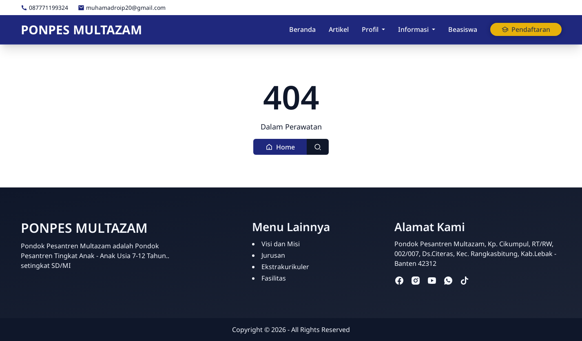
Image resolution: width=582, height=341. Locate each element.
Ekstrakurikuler (285, 266)
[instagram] (415, 280)
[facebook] (399, 280)
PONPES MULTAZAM (81, 29)
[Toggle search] (318, 147)
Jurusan (273, 255)
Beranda (302, 29)
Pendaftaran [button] (526, 29)
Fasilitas (273, 278)
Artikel (339, 29)
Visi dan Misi (280, 243)
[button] (280, 147)
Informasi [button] (413, 29)
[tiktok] (464, 280)
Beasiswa (462, 29)
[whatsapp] (448, 280)
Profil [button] (370, 29)
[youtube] (432, 280)
